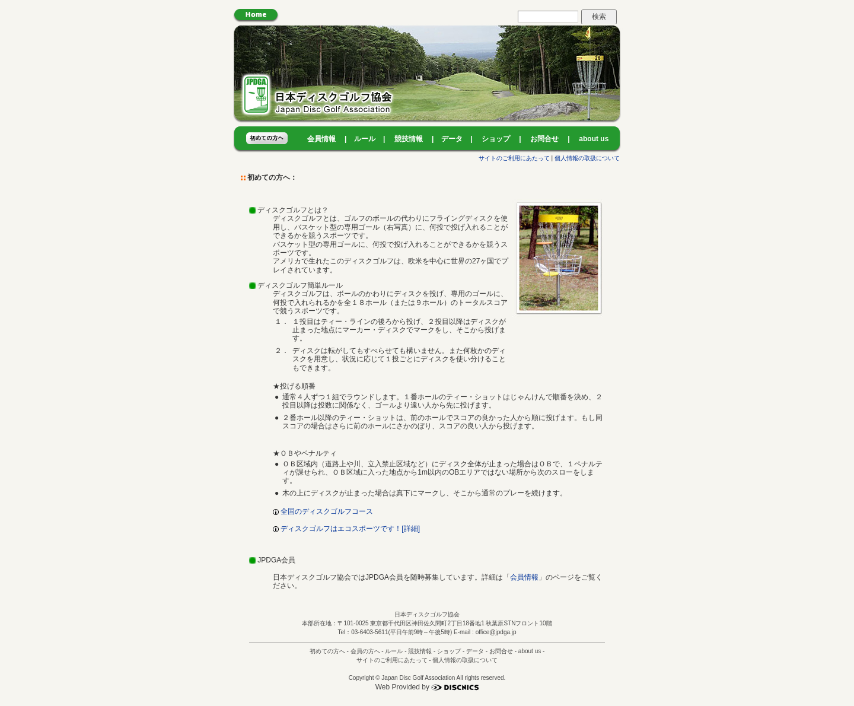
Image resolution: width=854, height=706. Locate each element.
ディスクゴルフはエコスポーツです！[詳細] (346, 528)
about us (593, 139)
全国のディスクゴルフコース (323, 511)
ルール (364, 139)
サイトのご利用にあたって (514, 158)
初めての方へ (327, 651)
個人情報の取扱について (587, 158)
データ (452, 139)
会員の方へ (365, 651)
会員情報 (321, 139)
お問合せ (544, 139)
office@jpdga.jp (496, 632)
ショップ (496, 139)
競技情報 (408, 139)
